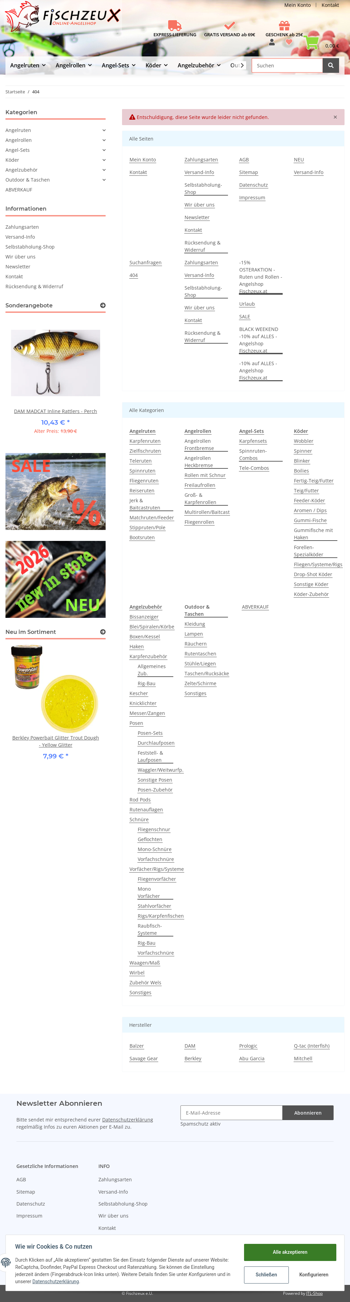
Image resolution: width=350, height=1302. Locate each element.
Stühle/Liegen (200, 663)
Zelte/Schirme (200, 683)
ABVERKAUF (255, 606)
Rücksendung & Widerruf (202, 246)
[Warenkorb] (321, 44)
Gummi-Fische (310, 520)
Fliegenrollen (199, 522)
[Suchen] (287, 65)
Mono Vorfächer (149, 892)
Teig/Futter (306, 490)
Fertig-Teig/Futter (314, 480)
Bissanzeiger (144, 616)
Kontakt (330, 5)
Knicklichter (143, 703)
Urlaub (247, 304)
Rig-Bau (147, 683)
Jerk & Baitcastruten (145, 504)
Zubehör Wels (145, 982)
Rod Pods (140, 799)
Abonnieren (308, 1113)
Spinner (303, 451)
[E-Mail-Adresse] (231, 1112)
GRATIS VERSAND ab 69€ (229, 34)
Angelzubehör (21, 170)
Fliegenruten (144, 480)
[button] (272, 44)
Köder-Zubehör (311, 594)
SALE (244, 316)
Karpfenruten (145, 441)
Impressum (252, 197)
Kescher (139, 693)
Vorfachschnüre (156, 859)
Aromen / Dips (310, 510)
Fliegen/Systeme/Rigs (318, 564)
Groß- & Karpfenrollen (200, 498)
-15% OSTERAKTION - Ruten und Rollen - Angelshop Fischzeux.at (260, 276)
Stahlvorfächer (154, 906)
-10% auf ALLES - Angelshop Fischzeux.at (258, 370)
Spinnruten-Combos (253, 454)
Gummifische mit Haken (313, 534)
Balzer (137, 1045)
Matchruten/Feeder (152, 517)
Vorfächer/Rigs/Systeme (157, 869)
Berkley (193, 1058)
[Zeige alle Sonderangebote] (103, 305)
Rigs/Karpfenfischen (161, 916)
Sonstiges (140, 992)
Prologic (248, 1045)
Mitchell (303, 1058)
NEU (299, 159)
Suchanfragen (146, 262)
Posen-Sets (150, 733)
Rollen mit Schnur (205, 475)
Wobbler (303, 441)
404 (134, 275)
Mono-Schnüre (155, 849)
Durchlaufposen (156, 743)
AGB (244, 159)
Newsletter (197, 217)
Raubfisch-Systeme (150, 929)
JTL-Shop (314, 1293)
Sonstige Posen (155, 779)
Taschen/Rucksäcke (207, 673)
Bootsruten (142, 537)
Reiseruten (142, 490)
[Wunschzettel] (289, 44)
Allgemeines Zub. (152, 670)
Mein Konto (297, 5)
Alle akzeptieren (288, 1252)
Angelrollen (18, 140)
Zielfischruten (145, 451)
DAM (190, 1045)
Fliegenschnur (154, 829)
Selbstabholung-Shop (203, 188)
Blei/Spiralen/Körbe (152, 626)
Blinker (302, 460)
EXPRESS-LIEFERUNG (174, 34)
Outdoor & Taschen (27, 179)
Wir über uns (200, 204)
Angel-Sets (17, 150)
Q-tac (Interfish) (311, 1045)
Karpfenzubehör (148, 656)
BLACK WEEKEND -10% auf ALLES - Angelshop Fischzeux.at (258, 340)
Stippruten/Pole (147, 527)
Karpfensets (253, 441)
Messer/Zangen (147, 713)
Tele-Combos (254, 468)
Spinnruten (143, 470)
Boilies (301, 470)
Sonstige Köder (311, 584)
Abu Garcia (252, 1058)
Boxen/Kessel (145, 636)
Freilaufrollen (200, 485)
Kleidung (195, 624)
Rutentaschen (200, 653)
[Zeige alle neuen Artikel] (103, 632)
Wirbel (137, 972)
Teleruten (141, 460)
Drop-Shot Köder (313, 574)
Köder (12, 160)
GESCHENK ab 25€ (284, 34)
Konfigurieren (312, 1274)
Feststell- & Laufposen (150, 756)
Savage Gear (144, 1058)
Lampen (194, 633)
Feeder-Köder (309, 500)
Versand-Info (199, 172)
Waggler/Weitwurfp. (161, 770)
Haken (137, 646)
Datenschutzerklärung (127, 1119)
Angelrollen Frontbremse (199, 444)
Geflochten (150, 839)
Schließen (264, 1274)
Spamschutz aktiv (200, 1123)
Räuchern (196, 643)
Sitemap (248, 172)
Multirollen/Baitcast (207, 512)
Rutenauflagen (146, 809)
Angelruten (18, 130)
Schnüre (139, 819)
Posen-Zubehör (155, 789)
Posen (136, 723)
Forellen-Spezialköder (308, 551)
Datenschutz (253, 185)
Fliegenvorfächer (157, 879)
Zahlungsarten (201, 159)
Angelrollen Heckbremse (199, 461)
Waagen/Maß (145, 962)
